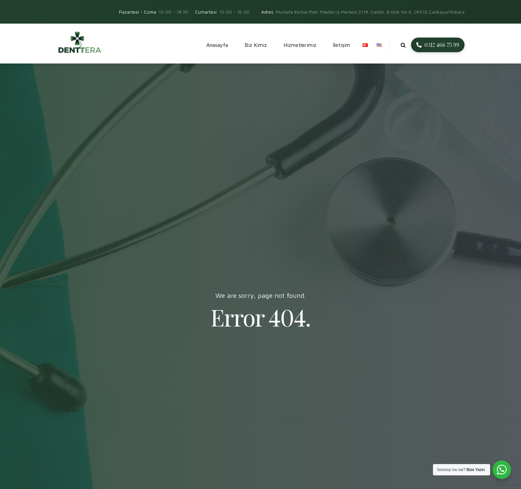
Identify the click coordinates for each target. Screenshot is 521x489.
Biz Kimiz (256, 45)
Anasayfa (217, 45)
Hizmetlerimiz (299, 45)
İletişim (341, 45)
